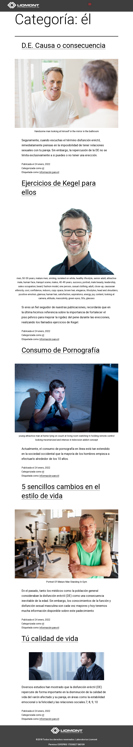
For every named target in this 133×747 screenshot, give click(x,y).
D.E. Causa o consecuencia (64, 45)
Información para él (49, 172)
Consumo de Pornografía (61, 350)
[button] (89, 3)
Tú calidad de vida (50, 638)
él (43, 168)
